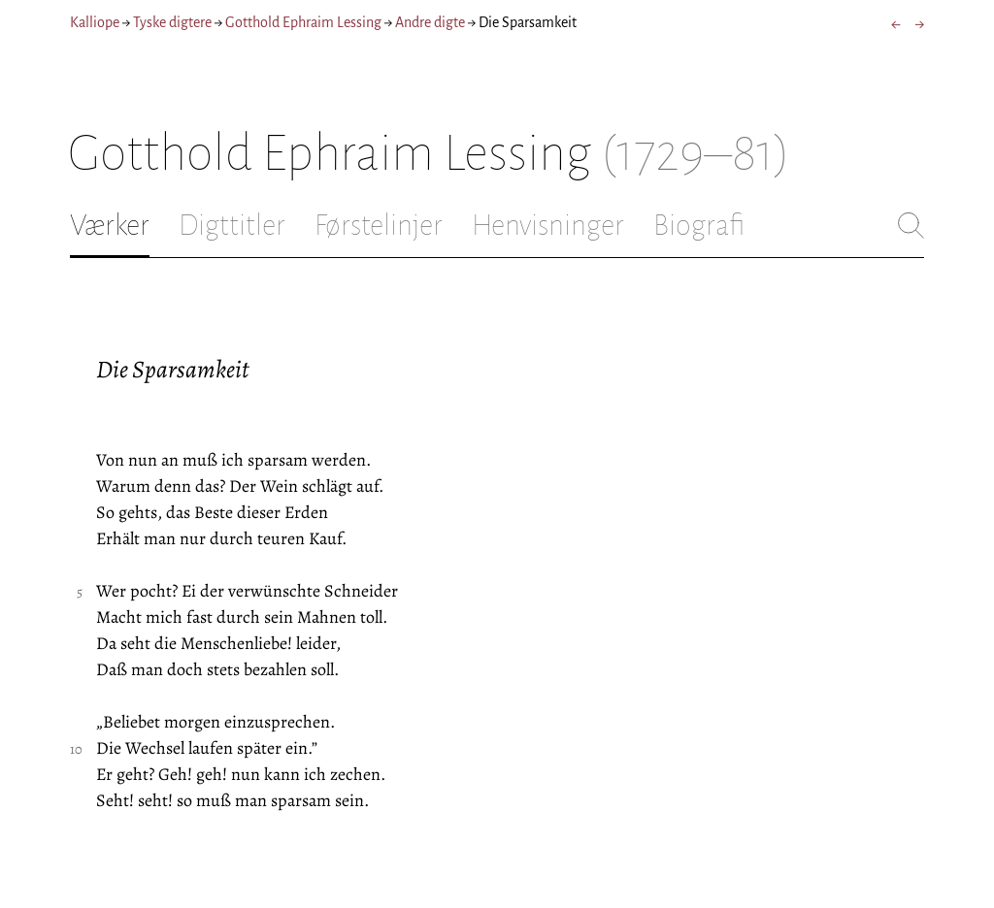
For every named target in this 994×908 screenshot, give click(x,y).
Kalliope (94, 22)
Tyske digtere (172, 22)
